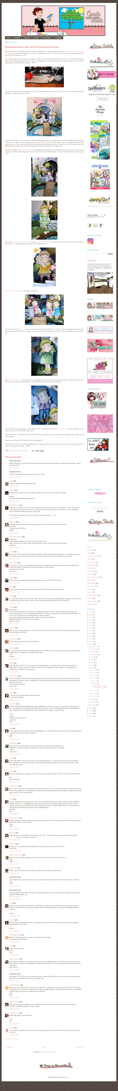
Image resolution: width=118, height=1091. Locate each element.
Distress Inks (91, 562)
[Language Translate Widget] (96, 215)
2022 (91, 615)
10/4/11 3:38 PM (14, 518)
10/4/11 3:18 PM (14, 486)
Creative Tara (13, 786)
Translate (99, 217)
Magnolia (12, 450)
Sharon (11, 920)
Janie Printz (13, 743)
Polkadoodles (91, 583)
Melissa (11, 490)
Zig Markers (90, 604)
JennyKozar (13, 639)
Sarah (11, 663)
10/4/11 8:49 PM (14, 782)
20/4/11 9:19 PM (14, 1024)
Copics (89, 559)
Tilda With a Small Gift (15, 380)
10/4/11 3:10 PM (14, 468)
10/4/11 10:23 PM (14, 829)
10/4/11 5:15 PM (14, 635)
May (92, 665)
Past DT (36, 38)
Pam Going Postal (14, 896)
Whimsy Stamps (92, 601)
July (92, 660)
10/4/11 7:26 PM (14, 700)
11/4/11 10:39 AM (14, 916)
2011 (91, 644)
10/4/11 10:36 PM (14, 840)
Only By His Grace (15, 537)
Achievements (47, 38)
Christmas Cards (92, 556)
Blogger (67, 1077)
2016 (91, 630)
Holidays (89, 568)
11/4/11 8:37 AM (14, 886)
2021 (91, 617)
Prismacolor (90, 586)
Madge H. (12, 522)
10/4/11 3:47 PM (14, 559)
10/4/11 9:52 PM (14, 814)
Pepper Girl (13, 868)
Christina (12, 844)
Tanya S (12, 628)
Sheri (11, 596)
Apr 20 (95, 678)
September (94, 654)
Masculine (90, 574)
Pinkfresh (90, 580)
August (93, 657)
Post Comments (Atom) (48, 1052)
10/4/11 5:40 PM (14, 644)
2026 (91, 612)
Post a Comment (12, 1039)
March (93, 699)
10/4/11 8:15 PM (14, 754)
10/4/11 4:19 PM (14, 592)
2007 (91, 716)
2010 (91, 708)
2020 (91, 620)
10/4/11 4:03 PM (14, 583)
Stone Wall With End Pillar (43, 242)
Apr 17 (95, 681)
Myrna (11, 577)
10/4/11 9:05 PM (14, 795)
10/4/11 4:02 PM (14, 573)
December (94, 646)
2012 (91, 641)
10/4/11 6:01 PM (14, 689)
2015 (91, 633)
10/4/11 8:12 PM (14, 739)
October (93, 652)
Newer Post (9, 1047)
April (92, 668)
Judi (10, 903)
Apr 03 (95, 693)
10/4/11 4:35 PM (14, 603)
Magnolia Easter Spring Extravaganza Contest (99, 686)
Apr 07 (95, 691)
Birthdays (90, 550)
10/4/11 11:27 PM (14, 851)
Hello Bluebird (91, 565)
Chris (11, 771)
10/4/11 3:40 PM (14, 533)
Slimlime (89, 592)
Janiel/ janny (13, 676)
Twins (21, 329)
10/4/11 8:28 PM (14, 767)
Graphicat (12, 704)
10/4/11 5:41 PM (14, 659)
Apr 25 (95, 673)
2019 (91, 623)
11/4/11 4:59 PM (14, 942)
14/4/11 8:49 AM (14, 998)
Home (9, 38)
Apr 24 (95, 675)
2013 (91, 639)
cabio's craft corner (15, 855)
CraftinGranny (13, 505)
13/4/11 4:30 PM (14, 981)
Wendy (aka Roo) (14, 935)
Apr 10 (95, 683)
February (94, 702)
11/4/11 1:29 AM (14, 864)
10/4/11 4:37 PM (14, 624)
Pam (10, 946)
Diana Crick (13, 563)
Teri (10, 728)
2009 (91, 711)
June (92, 662)
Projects (18, 450)
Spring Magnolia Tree (27, 150)
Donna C (12, 833)
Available (58, 38)
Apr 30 (95, 670)
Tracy (11, 693)
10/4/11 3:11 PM (14, 477)
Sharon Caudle (14, 959)
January (93, 705)
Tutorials (27, 38)
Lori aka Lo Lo (14, 1013)
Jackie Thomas (14, 1002)
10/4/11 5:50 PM (14, 672)
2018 (91, 625)
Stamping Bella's (92, 595)
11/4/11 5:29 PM (14, 955)
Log (26, 331)
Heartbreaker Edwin (61, 429)
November (94, 649)
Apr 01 (95, 696)
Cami (11, 799)
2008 (91, 713)
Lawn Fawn (90, 571)
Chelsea (12, 648)
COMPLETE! (92, 261)
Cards (89, 553)
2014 (91, 636)
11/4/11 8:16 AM (14, 873)
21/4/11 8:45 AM (14, 1035)
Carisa (11, 1028)
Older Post (79, 1047)
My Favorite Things (93, 577)
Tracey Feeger (13, 818)
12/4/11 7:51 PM (14, 970)
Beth (10, 587)
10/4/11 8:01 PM (14, 724)
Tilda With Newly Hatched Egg (14, 291)
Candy (11, 607)
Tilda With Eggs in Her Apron (21, 242)
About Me (17, 38)
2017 (91, 628)
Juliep (11, 551)
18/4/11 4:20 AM (14, 1009)
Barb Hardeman (14, 985)
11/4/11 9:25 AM (14, 899)
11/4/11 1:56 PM (14, 931)
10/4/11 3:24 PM (14, 501)
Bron (11, 758)
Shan (11, 481)
